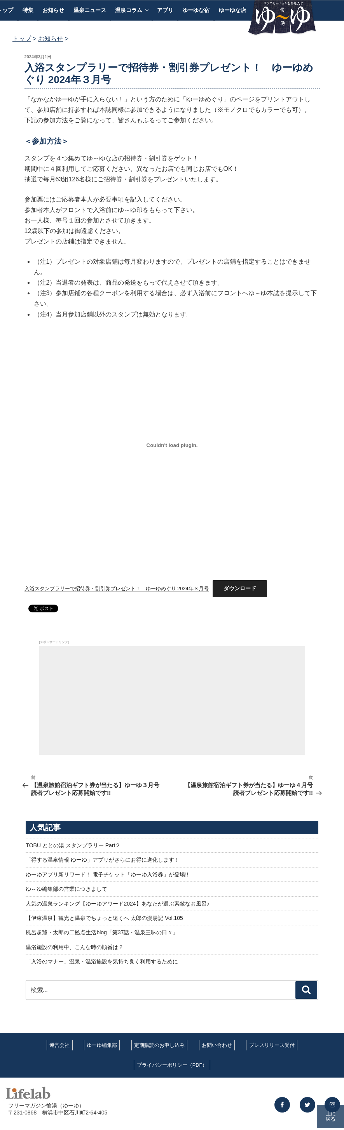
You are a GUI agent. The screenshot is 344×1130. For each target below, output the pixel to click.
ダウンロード (240, 588)
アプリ (165, 10)
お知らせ (53, 10)
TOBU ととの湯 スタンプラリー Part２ (73, 845)
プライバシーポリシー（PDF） (172, 1065)
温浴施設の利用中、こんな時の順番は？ (75, 947)
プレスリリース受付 (272, 1045)
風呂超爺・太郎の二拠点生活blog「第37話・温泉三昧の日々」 (102, 932)
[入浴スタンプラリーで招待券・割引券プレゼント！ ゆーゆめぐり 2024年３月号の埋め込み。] (172, 445)
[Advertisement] (172, 700)
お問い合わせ (217, 1045)
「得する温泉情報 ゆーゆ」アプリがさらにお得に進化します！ (103, 860)
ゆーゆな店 (232, 10)
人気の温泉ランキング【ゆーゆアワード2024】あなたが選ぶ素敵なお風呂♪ (117, 904)
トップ (21, 38)
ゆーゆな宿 (196, 10)
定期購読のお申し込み (159, 1045)
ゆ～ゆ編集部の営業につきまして (66, 889)
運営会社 (59, 1045)
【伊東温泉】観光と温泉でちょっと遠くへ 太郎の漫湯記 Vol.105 (104, 918)
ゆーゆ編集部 (102, 1045)
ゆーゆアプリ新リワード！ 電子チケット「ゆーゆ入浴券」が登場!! (107, 874)
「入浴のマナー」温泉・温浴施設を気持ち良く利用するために (102, 961)
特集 (28, 10)
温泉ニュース (89, 10)
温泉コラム (132, 10)
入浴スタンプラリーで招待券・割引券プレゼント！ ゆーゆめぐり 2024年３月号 (116, 588)
